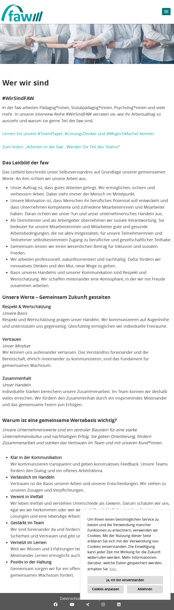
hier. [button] (113, 568)
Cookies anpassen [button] (105, 589)
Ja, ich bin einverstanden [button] (125, 580)
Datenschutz (71, 598)
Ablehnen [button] (145, 589)
